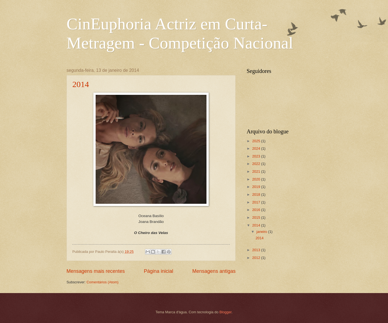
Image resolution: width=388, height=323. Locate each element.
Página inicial (158, 271)
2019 (256, 187)
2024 (256, 148)
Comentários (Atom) (102, 282)
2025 (256, 141)
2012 (256, 258)
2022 (256, 164)
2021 (256, 171)
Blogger (225, 312)
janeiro (262, 232)
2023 (256, 156)
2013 (256, 250)
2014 (80, 84)
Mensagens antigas (214, 271)
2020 (256, 179)
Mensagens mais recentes (96, 271)
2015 (256, 217)
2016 (256, 210)
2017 (256, 202)
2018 (256, 194)
